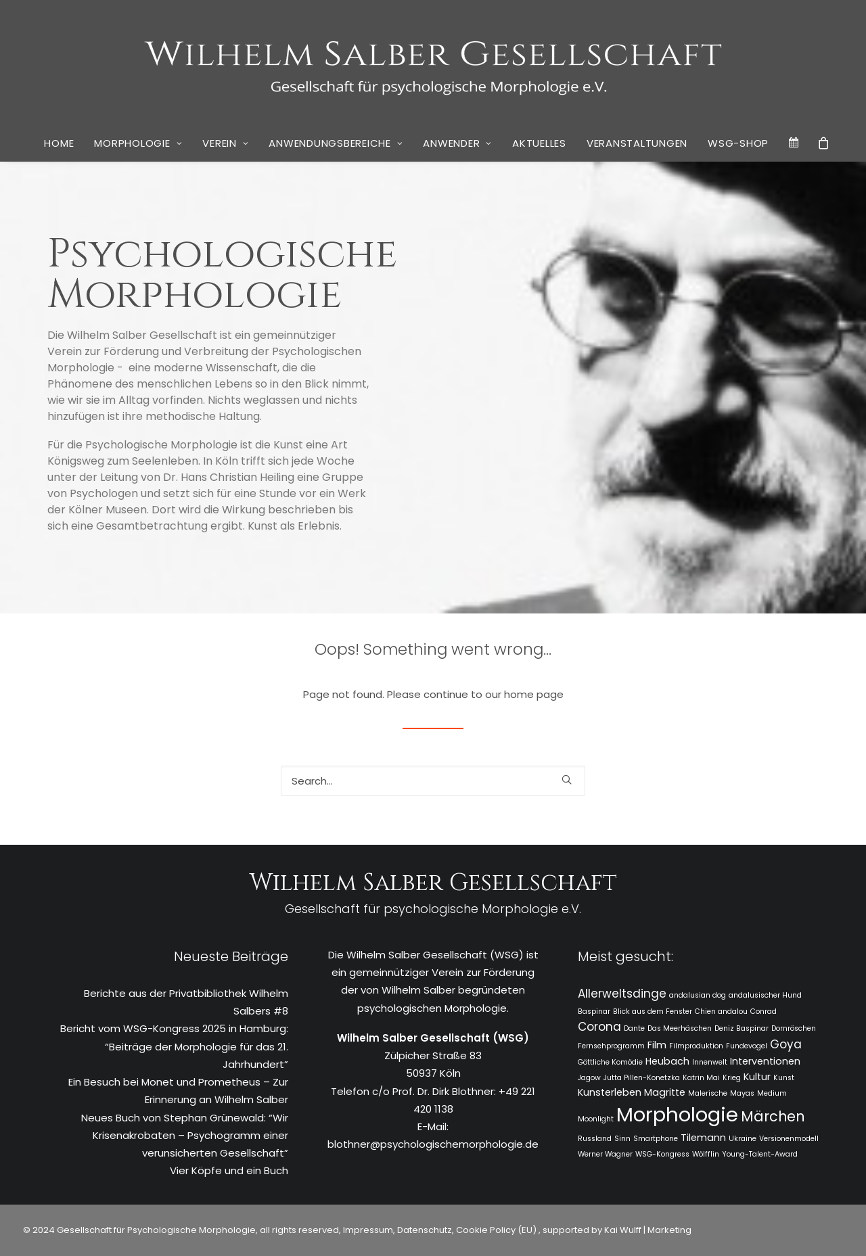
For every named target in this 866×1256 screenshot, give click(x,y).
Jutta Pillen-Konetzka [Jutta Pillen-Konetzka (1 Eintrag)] (641, 1078)
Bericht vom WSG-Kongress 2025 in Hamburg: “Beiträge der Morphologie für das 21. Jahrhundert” (174, 1046)
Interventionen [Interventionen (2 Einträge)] (765, 1061)
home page (534, 694)
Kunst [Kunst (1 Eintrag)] (783, 1078)
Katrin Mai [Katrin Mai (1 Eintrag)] (701, 1078)
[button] (566, 779)
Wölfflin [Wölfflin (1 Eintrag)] (705, 1154)
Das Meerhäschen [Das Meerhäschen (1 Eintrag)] (679, 1028)
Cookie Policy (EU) (497, 1230)
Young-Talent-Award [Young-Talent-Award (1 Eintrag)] (760, 1154)
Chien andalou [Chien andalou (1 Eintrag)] (721, 1011)
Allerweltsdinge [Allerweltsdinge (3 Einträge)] (622, 993)
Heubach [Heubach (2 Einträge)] (667, 1061)
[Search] (433, 781)
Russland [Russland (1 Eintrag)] (595, 1139)
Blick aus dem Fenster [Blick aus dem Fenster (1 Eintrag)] (652, 1011)
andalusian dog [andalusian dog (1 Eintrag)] (697, 995)
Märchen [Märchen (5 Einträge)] (772, 1116)
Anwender (457, 143)
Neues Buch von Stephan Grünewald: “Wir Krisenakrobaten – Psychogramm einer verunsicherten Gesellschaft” (184, 1136)
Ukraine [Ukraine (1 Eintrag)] (742, 1139)
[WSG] (433, 62)
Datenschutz (424, 1230)
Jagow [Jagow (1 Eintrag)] (589, 1078)
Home (59, 143)
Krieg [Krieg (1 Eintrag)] (732, 1078)
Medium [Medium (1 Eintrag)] (772, 1093)
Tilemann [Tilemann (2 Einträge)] (703, 1137)
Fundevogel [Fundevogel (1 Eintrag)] (746, 1046)
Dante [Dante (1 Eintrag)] (634, 1028)
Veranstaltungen (637, 143)
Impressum (367, 1230)
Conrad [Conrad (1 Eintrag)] (763, 1011)
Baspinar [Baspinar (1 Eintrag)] (594, 1011)
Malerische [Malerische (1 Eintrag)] (707, 1093)
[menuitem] (59, 143)
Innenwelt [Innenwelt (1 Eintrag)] (709, 1062)
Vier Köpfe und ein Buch (229, 1170)
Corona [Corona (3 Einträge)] (599, 1027)
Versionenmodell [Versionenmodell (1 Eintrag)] (789, 1139)
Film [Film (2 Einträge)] (656, 1045)
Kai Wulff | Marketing (647, 1230)
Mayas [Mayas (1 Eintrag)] (742, 1093)
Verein (225, 143)
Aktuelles (539, 143)
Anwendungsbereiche (336, 143)
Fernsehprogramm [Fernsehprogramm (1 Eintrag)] (611, 1046)
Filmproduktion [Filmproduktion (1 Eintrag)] (696, 1046)
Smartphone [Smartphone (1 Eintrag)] (655, 1139)
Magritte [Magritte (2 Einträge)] (664, 1092)
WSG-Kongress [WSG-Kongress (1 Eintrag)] (662, 1154)
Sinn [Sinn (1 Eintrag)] (622, 1139)
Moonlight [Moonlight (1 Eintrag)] (596, 1119)
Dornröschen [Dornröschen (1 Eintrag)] (793, 1028)
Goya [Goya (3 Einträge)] (786, 1044)
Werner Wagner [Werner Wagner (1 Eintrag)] (605, 1154)
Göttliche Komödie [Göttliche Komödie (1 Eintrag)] (610, 1062)
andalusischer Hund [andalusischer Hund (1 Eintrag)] (765, 995)
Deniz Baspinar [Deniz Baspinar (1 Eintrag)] (741, 1028)
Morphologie (138, 143)
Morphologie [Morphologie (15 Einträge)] (677, 1114)
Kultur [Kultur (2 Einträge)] (757, 1077)
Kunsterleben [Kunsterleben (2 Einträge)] (609, 1092)
